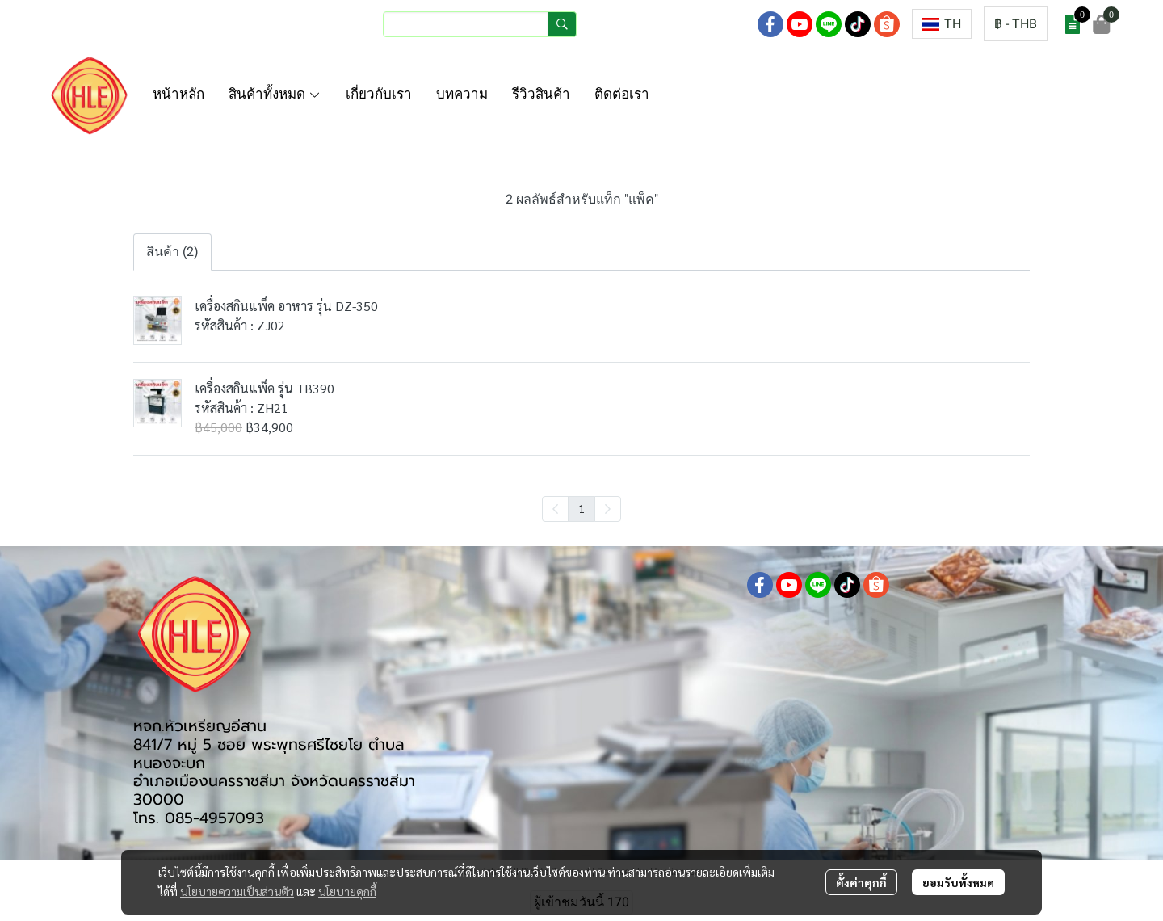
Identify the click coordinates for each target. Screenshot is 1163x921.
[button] (480, 24)
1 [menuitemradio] (581, 508)
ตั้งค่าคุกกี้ (861, 882)
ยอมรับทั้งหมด (958, 882)
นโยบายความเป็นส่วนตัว (237, 891)
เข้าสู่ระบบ (623, 24)
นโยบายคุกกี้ (347, 891)
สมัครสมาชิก (707, 24)
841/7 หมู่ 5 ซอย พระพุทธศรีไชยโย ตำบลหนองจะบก (269, 754)
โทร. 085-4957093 (198, 818)
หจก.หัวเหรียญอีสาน (200, 726)
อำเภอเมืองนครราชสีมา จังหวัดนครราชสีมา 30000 (274, 790)
